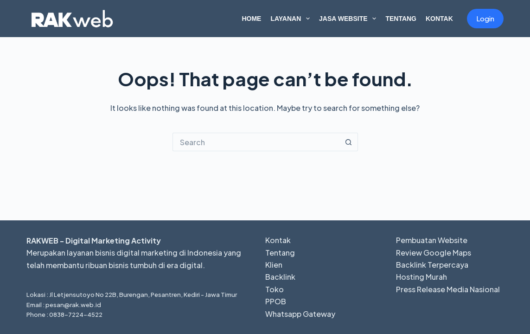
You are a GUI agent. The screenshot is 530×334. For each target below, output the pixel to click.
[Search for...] (255, 142)
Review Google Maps (433, 252)
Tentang (400, 18)
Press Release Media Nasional (448, 289)
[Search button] (348, 142)
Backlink (280, 277)
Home (251, 18)
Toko (274, 289)
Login (485, 18)
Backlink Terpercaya (432, 265)
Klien (273, 265)
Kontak (439, 18)
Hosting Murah (421, 277)
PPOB (275, 301)
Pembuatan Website (431, 240)
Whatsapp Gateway (300, 314)
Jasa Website (349, 18)
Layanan (291, 18)
